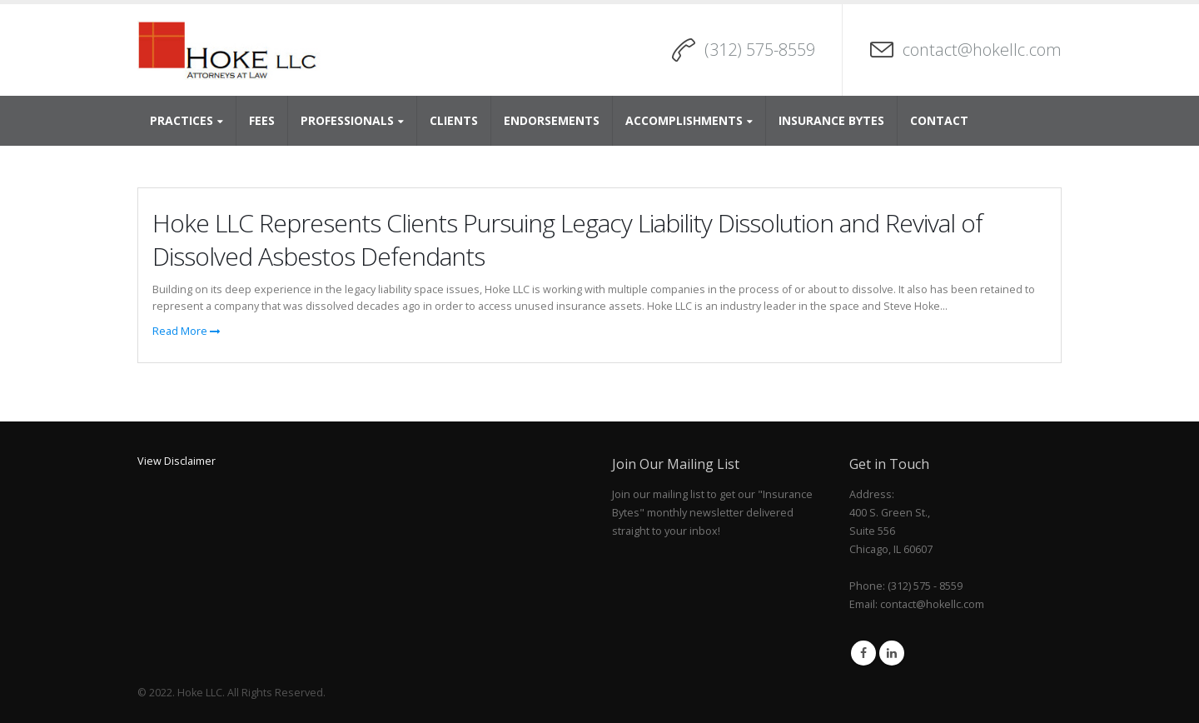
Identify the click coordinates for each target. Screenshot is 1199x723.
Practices (181, 120)
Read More (186, 331)
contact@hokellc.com (982, 49)
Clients (454, 120)
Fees (262, 120)
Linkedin (891, 653)
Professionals (347, 120)
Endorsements (552, 120)
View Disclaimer (176, 461)
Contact (939, 120)
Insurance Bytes (831, 120)
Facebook (863, 653)
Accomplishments (684, 120)
